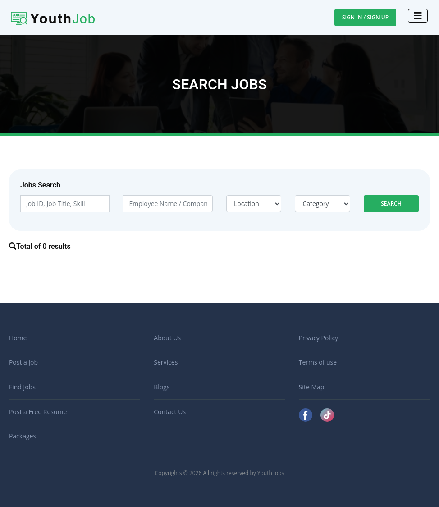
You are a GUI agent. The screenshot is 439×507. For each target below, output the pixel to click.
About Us (167, 337)
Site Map (312, 387)
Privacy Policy (318, 337)
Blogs (161, 387)
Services (166, 362)
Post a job (23, 362)
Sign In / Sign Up (365, 17)
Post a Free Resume (38, 411)
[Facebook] (306, 414)
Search (391, 203)
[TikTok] (327, 414)
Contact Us (170, 411)
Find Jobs (22, 387)
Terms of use (318, 362)
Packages (22, 436)
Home (18, 337)
